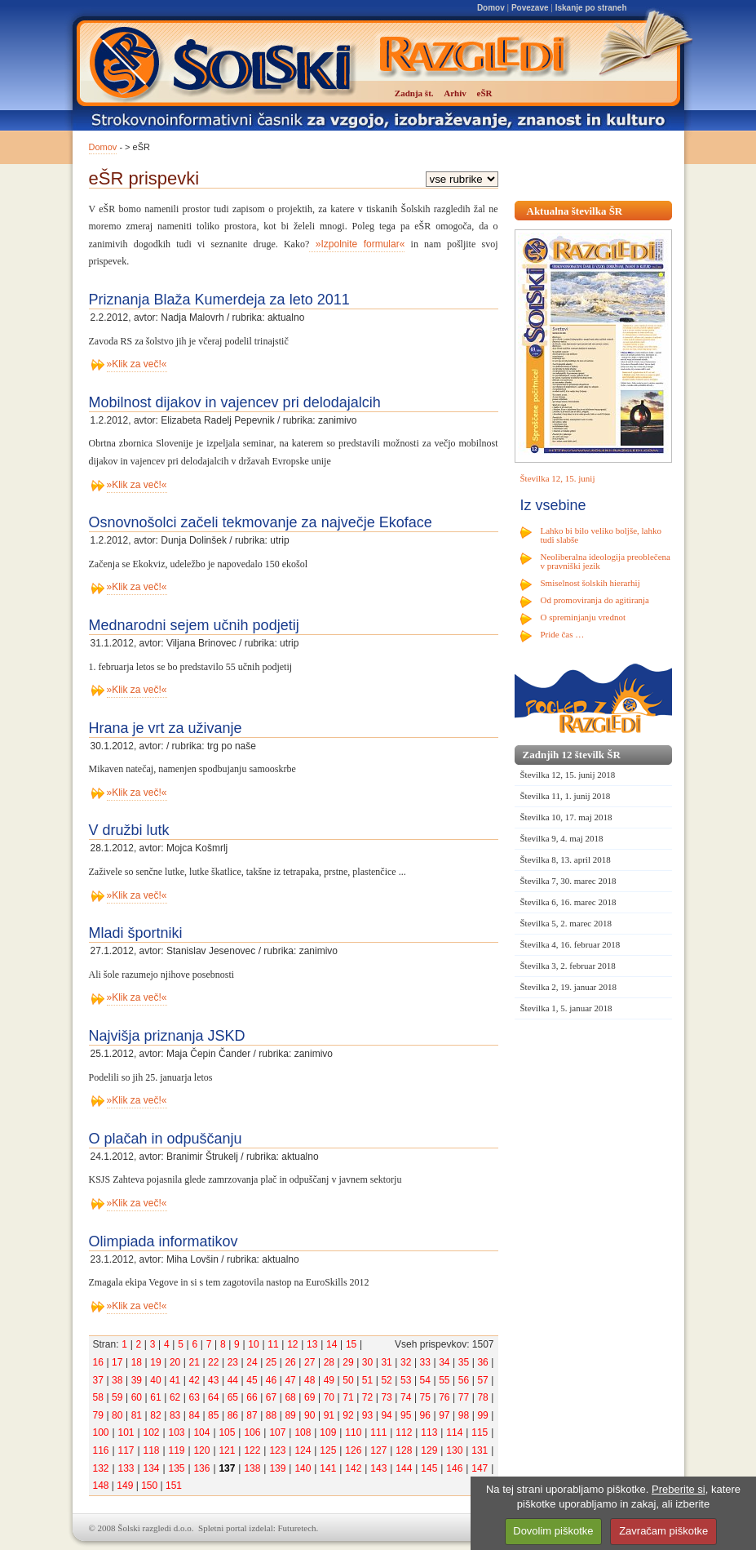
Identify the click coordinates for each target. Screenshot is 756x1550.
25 (271, 1362)
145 (429, 1468)
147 (479, 1468)
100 (101, 1432)
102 (151, 1432)
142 (353, 1468)
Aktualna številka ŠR (575, 211)
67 (271, 1397)
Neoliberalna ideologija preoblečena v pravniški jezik (605, 561)
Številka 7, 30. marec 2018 (568, 881)
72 (367, 1397)
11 (272, 1344)
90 (309, 1415)
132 (101, 1468)
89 (290, 1415)
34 (444, 1362)
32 (405, 1362)
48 (309, 1380)
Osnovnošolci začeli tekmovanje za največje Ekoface (260, 522)
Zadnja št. (414, 93)
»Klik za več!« (137, 364)
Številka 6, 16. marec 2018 (568, 902)
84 (193, 1415)
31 (386, 1362)
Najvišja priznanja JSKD (167, 1036)
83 (175, 1415)
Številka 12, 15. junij (557, 478)
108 (302, 1432)
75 (425, 1397)
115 (479, 1432)
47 (290, 1380)
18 (136, 1362)
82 (155, 1415)
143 (378, 1468)
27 (309, 1362)
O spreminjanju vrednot (583, 617)
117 (125, 1450)
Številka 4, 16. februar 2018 (570, 944)
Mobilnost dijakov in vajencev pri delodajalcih (235, 402)
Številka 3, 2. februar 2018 (568, 965)
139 (277, 1468)
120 (201, 1450)
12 (292, 1344)
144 (404, 1468)
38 (117, 1380)
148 (101, 1485)
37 (98, 1380)
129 (429, 1450)
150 (149, 1485)
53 (405, 1380)
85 (213, 1415)
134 (151, 1468)
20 (175, 1362)
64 (213, 1397)
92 (348, 1415)
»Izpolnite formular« (357, 244)
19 (155, 1362)
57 (482, 1380)
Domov (491, 7)
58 (98, 1397)
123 (277, 1450)
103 (176, 1432)
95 (405, 1415)
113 (429, 1432)
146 (454, 1468)
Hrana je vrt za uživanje (165, 728)
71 (348, 1397)
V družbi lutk (129, 830)
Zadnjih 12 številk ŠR (572, 754)
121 (227, 1450)
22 (213, 1362)
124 (302, 1450)
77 (463, 1397)
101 (125, 1432)
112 (404, 1432)
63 (193, 1397)
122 (252, 1450)
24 (251, 1362)
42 (193, 1380)
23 (233, 1362)
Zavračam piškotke (663, 1531)
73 (386, 1397)
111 (378, 1432)
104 (201, 1432)
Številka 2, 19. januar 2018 (568, 987)
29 (348, 1362)
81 (136, 1415)
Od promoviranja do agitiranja (595, 600)
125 (328, 1450)
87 (251, 1415)
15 (351, 1344)
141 (328, 1468)
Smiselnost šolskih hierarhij (590, 583)
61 (155, 1397)
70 (329, 1397)
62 (175, 1397)
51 (367, 1380)
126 (353, 1450)
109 (328, 1432)
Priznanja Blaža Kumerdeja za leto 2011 (219, 299)
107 (277, 1432)
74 (405, 1397)
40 (155, 1380)
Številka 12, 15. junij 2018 (568, 774)
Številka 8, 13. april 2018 (565, 859)
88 (271, 1415)
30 (367, 1362)
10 (253, 1344)
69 (309, 1397)
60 (136, 1397)
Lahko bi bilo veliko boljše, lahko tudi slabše (601, 535)
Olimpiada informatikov (163, 1241)
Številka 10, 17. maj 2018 (566, 817)
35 (463, 1362)
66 (251, 1397)
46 (271, 1380)
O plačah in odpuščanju (165, 1138)
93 (367, 1415)
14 (331, 1344)
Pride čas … (563, 634)
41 (175, 1380)
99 (482, 1415)
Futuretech (297, 1528)
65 (233, 1397)
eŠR (485, 93)
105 (227, 1432)
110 (353, 1432)
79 (98, 1415)
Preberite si (678, 1489)
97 (444, 1415)
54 (425, 1380)
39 (136, 1380)
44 (233, 1380)
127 (378, 1450)
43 (213, 1380)
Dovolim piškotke (553, 1531)
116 (101, 1450)
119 (176, 1450)
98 (463, 1415)
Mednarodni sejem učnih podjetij (194, 625)
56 (463, 1380)
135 (176, 1468)
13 (312, 1344)
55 (444, 1380)
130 (454, 1450)
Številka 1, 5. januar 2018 (566, 1008)
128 (404, 1450)
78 (482, 1397)
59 (117, 1397)
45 (251, 1380)
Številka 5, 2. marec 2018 (566, 923)
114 (454, 1432)
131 (479, 1450)
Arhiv (455, 93)
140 (302, 1468)
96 (425, 1415)
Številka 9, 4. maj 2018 (561, 838)
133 (125, 1468)
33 (425, 1362)
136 (201, 1468)
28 (329, 1362)
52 (386, 1380)
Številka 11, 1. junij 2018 (565, 796)
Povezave (530, 7)
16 (98, 1362)
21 (193, 1362)
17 (117, 1362)
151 (174, 1485)
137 (227, 1468)
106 (252, 1432)
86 (233, 1415)
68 (290, 1397)
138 (252, 1468)
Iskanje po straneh (591, 7)
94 (386, 1415)
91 (329, 1415)
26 (290, 1362)
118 (151, 1450)
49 (329, 1380)
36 (482, 1362)
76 (444, 1397)
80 (117, 1415)
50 (348, 1380)
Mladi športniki (136, 933)
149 (125, 1485)
